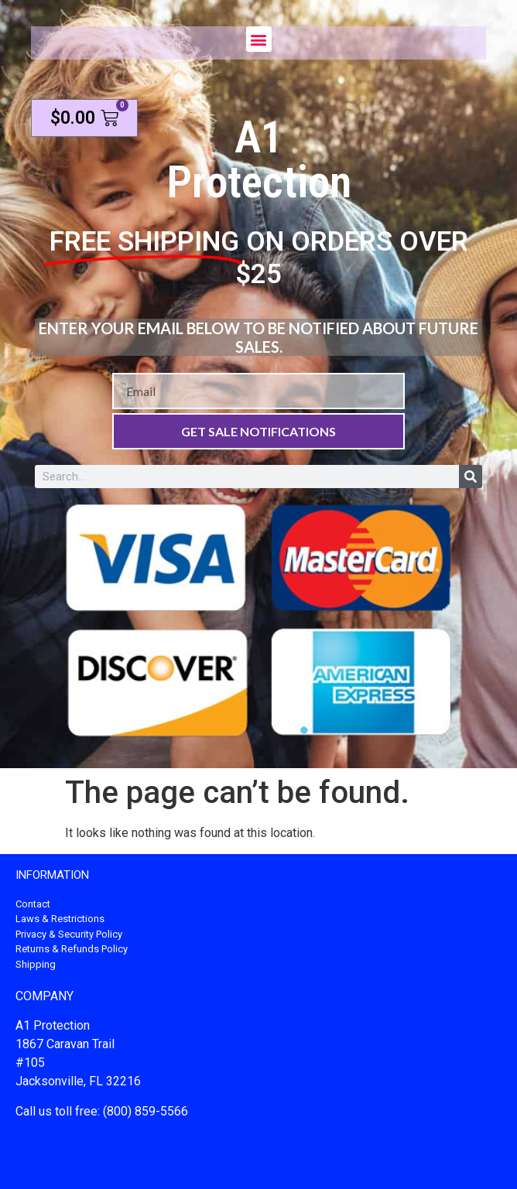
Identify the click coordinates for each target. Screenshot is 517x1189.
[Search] (470, 476)
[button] (259, 39)
